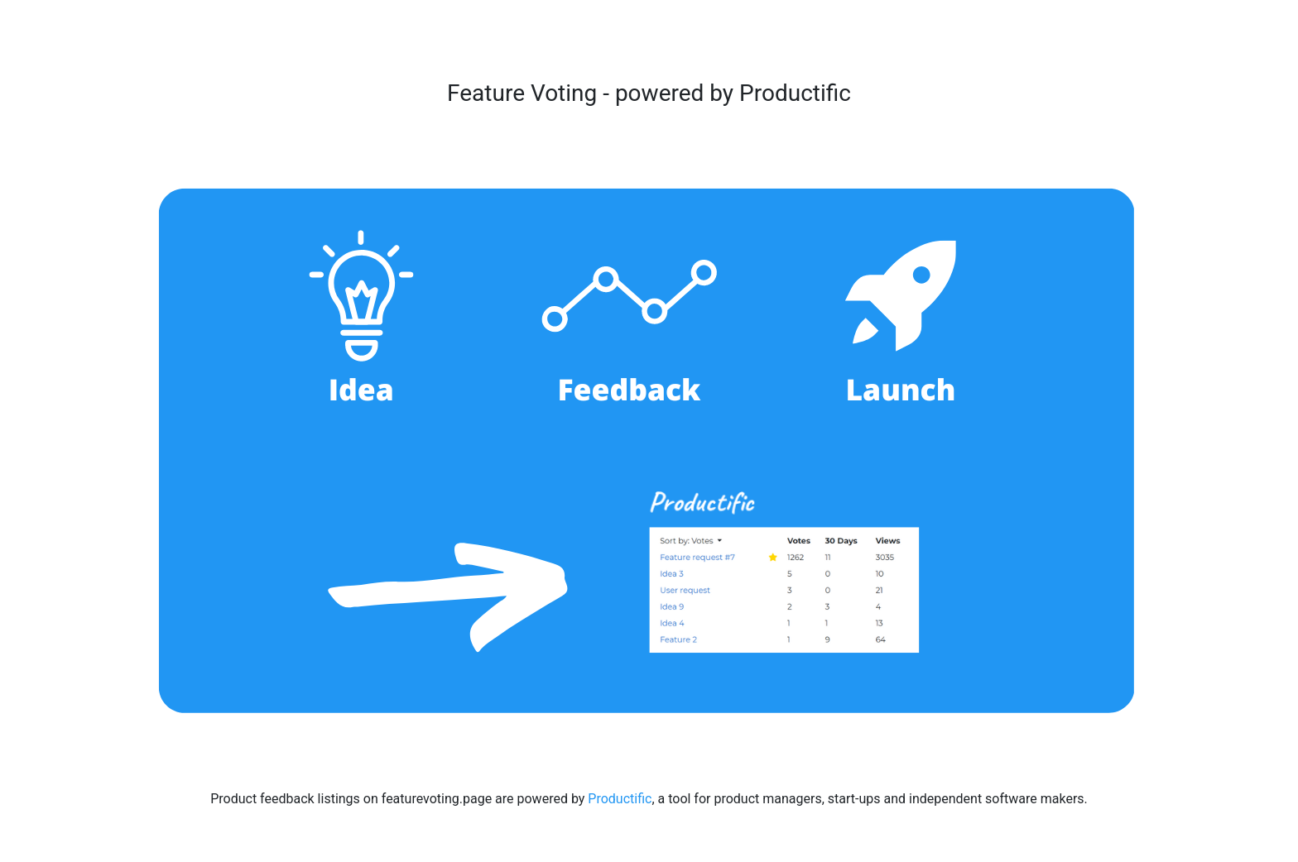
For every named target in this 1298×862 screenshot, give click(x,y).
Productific (619, 799)
